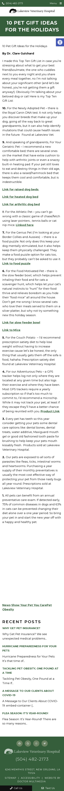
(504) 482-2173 (12, 3)
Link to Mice (11, 330)
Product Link (50, 411)
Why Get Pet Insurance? (21, 628)
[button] (60, 42)
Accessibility (30, 778)
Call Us (16, 788)
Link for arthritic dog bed (21, 204)
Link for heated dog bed (20, 197)
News (6, 605)
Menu (53, 3)
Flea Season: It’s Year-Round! (25, 713)
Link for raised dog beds (20, 189)
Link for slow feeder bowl (21, 322)
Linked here (25, 225)
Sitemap (10, 778)
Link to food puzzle (16, 263)
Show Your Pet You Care (29, 605)
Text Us (48, 788)
